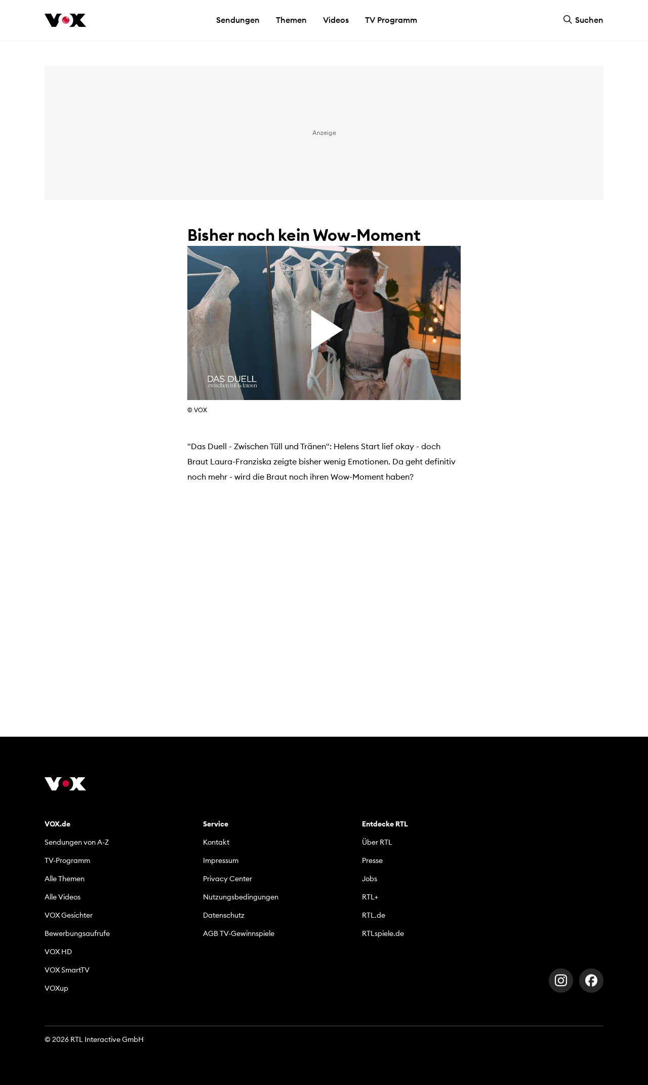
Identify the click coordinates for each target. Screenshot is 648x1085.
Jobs (369, 878)
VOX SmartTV (67, 969)
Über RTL (377, 842)
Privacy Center (227, 878)
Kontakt (216, 842)
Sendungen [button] (238, 20)
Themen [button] (291, 20)
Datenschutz (224, 915)
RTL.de (373, 915)
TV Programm (391, 20)
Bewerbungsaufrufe (77, 933)
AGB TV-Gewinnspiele (238, 933)
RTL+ (370, 896)
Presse (372, 860)
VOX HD (58, 951)
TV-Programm (67, 860)
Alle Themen (65, 878)
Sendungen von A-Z (77, 842)
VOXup (56, 988)
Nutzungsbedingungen (240, 896)
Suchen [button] (583, 20)
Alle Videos (62, 896)
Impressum (220, 860)
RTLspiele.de (383, 933)
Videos (336, 20)
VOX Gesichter (69, 915)
